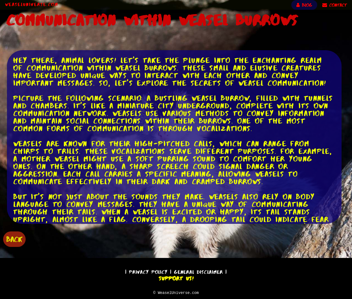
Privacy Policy (148, 271)
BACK (14, 238)
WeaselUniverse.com (31, 4)
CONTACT (334, 5)
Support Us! (176, 277)
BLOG (304, 5)
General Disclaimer (198, 271)
